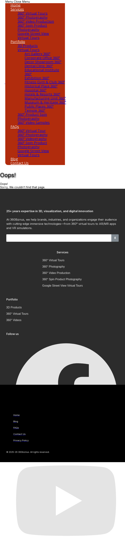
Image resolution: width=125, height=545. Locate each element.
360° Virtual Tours (33, 13)
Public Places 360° (39, 106)
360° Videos (13, 320)
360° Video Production (36, 21)
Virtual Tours (29, 49)
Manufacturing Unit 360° (45, 98)
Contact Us (20, 163)
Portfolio (18, 41)
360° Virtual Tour (32, 130)
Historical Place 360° (41, 86)
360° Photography (33, 17)
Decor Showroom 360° (43, 61)
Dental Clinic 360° (39, 66)
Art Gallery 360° (37, 53)
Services (17, 9)
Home (16, 5)
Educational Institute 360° (42, 72)
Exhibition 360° (37, 78)
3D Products (28, 45)
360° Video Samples (34, 122)
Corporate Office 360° (42, 57)
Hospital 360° (36, 90)
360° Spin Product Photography (32, 27)
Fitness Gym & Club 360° (45, 82)
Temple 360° (35, 110)
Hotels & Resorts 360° (42, 94)
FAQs (15, 126)
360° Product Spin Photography (32, 116)
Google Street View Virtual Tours (33, 35)
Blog (14, 159)
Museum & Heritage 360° (45, 102)
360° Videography (32, 138)
